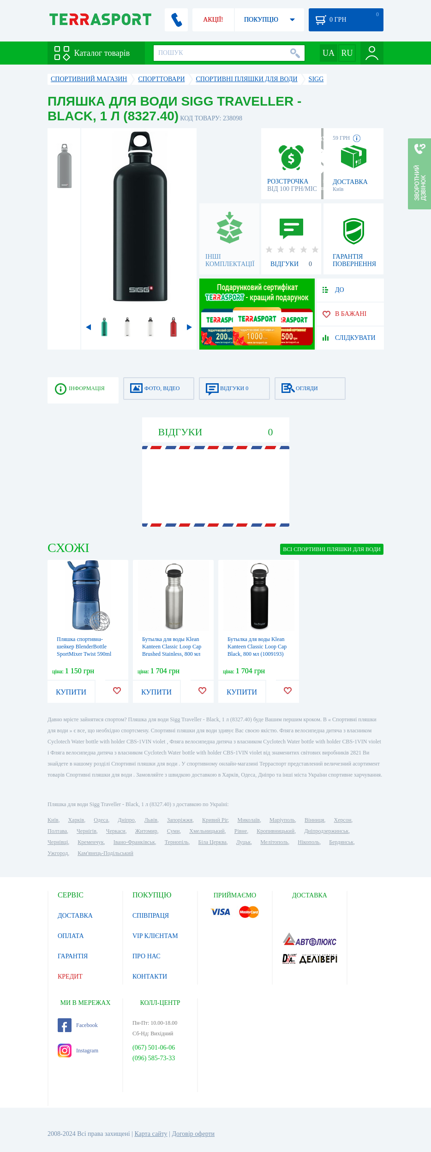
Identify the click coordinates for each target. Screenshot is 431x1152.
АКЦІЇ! (213, 19)
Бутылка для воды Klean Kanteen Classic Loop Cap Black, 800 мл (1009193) (257, 646)
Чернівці (58, 842)
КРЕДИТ (70, 976)
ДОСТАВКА (75, 915)
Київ (53, 820)
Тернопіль (177, 842)
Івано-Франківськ (134, 842)
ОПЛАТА (71, 935)
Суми (173, 831)
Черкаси (116, 831)
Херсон (343, 820)
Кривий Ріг (215, 820)
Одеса (101, 820)
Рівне (240, 831)
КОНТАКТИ (149, 976)
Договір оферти (193, 1133)
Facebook (78, 1025)
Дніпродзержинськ (326, 831)
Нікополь (308, 842)
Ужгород (58, 853)
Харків (76, 820)
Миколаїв (249, 820)
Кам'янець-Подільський (105, 853)
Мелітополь (274, 842)
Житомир (146, 831)
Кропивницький (275, 831)
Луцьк (243, 842)
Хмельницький (206, 831)
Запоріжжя (179, 820)
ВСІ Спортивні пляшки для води (332, 549)
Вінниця (314, 820)
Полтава (57, 831)
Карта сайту (150, 1133)
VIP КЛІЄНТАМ (155, 935)
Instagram (78, 1050)
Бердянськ (341, 842)
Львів (150, 820)
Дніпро (126, 820)
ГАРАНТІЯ (73, 956)
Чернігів (86, 831)
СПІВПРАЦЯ (150, 915)
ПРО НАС (146, 956)
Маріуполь (282, 820)
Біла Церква (212, 842)
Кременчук (91, 842)
